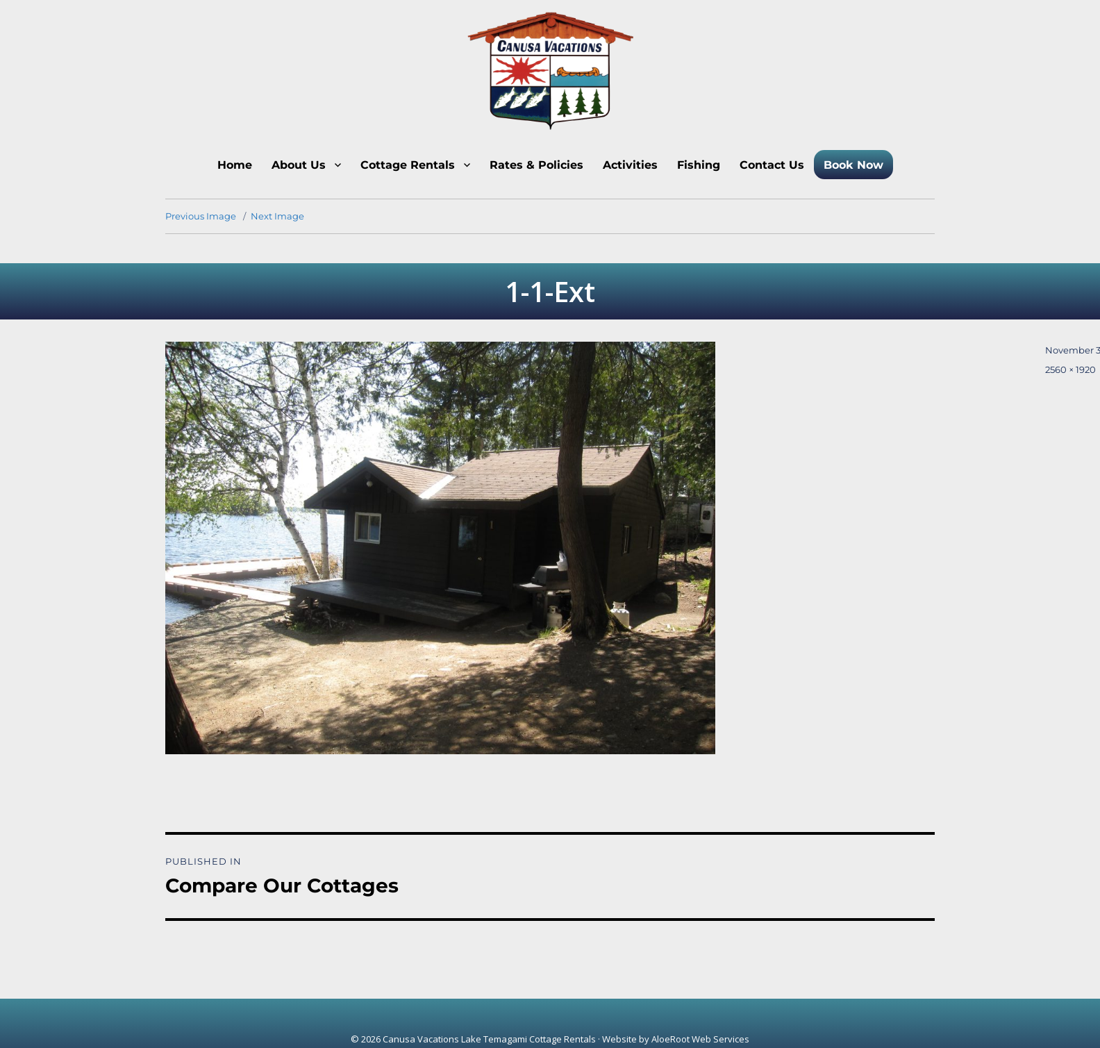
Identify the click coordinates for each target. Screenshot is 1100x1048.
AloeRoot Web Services (700, 1039)
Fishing (698, 165)
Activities (630, 165)
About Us (299, 165)
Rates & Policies (536, 165)
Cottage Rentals (407, 165)
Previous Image (200, 216)
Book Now (853, 165)
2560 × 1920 (1070, 369)
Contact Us (772, 165)
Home (234, 165)
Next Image (277, 216)
